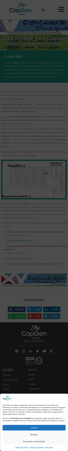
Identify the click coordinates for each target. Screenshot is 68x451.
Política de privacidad (36, 447)
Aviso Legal (49, 447)
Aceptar (34, 428)
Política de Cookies (21, 447)
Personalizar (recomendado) (34, 441)
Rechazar (34, 434)
